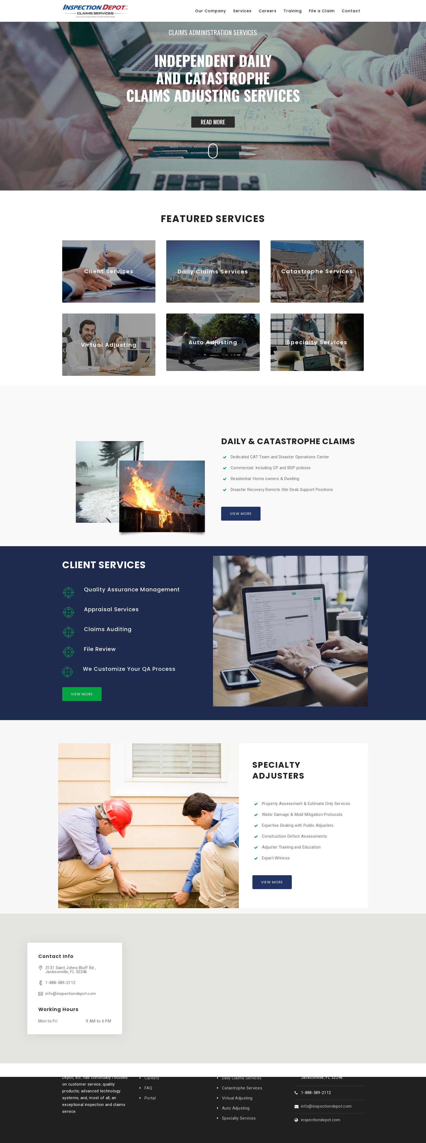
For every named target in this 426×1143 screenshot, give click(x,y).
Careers (152, 1078)
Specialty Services (239, 1118)
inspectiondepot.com (320, 1119)
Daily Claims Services (241, 1078)
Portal (150, 1098)
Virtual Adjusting (237, 1098)
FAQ (148, 1088)
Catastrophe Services (242, 1088)
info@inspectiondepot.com (70, 993)
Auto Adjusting (235, 1108)
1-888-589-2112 (60, 982)
